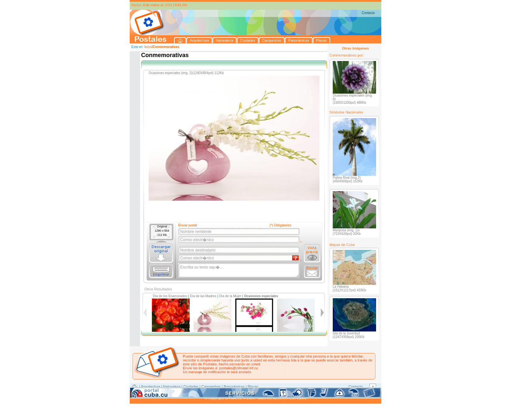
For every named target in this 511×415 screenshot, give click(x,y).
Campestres (211, 387)
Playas (253, 387)
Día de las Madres (203, 296)
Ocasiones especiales (261, 296)
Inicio (148, 47)
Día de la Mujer (230, 296)
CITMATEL (284, 394)
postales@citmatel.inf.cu (238, 368)
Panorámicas (234, 387)
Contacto (368, 13)
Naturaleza (172, 387)
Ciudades (190, 387)
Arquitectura (150, 387)
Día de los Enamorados (170, 296)
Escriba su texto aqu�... (239, 270)
